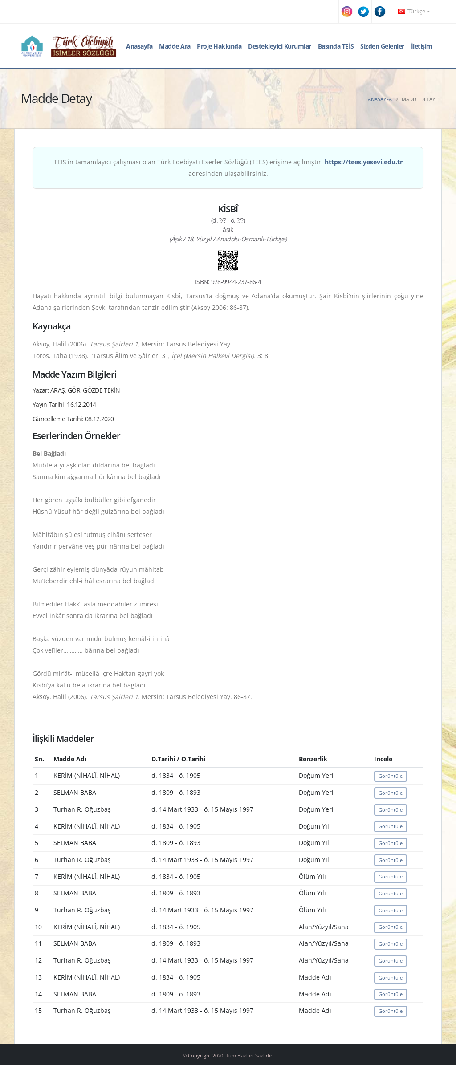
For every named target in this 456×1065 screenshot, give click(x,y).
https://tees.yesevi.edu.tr (364, 162)
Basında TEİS (336, 46)
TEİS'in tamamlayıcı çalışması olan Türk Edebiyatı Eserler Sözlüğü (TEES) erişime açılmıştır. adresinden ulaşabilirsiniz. (228, 168)
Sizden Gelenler (382, 46)
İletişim (421, 46)
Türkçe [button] (413, 11)
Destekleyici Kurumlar (279, 46)
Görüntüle (391, 775)
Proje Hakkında (219, 46)
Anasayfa (139, 46)
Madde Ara (175, 46)
